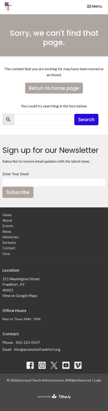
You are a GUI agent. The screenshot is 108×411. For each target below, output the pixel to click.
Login (97, 380)
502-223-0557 (28, 342)
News (6, 231)
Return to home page (54, 88)
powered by (54, 396)
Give (6, 253)
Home (7, 215)
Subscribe (18, 192)
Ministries (10, 237)
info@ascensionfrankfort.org (37, 349)
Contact (8, 248)
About (7, 220)
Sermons (9, 242)
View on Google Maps (19, 295)
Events (7, 226)
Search (86, 119)
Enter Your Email (15, 174)
